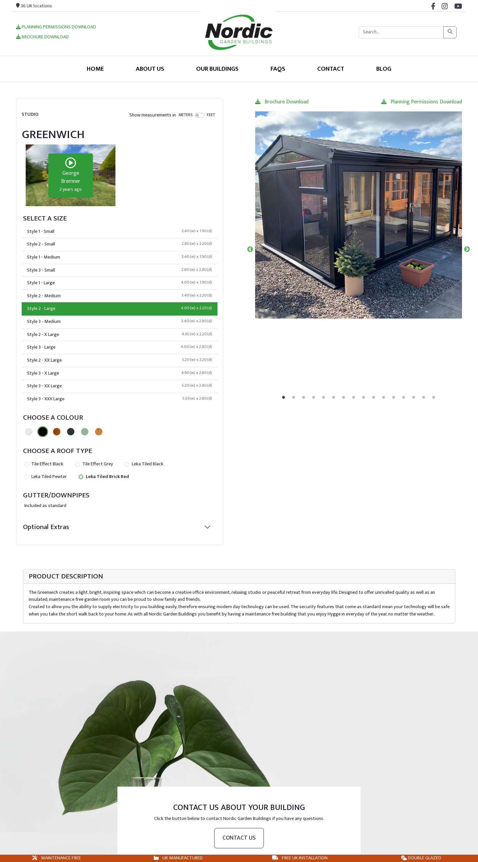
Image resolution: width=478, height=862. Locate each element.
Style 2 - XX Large (119, 360)
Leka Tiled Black (144, 464)
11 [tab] (383, 397)
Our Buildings (217, 68)
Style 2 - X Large (119, 335)
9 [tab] (363, 397)
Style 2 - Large (119, 309)
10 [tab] (373, 397)
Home (95, 68)
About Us (150, 68)
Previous (250, 249)
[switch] (199, 115)
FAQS (278, 68)
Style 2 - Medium (119, 296)
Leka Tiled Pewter (45, 477)
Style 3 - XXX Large (119, 399)
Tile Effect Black (43, 464)
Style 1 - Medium (119, 257)
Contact (330, 68)
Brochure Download (42, 37)
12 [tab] (393, 397)
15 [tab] (423, 397)
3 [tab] (303, 397)
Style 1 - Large (119, 283)
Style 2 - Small (119, 244)
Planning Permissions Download (56, 27)
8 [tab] (353, 397)
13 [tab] (403, 397)
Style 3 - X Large (119, 373)
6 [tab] (333, 397)
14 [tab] (413, 397)
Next (467, 249)
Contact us (239, 838)
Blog (383, 68)
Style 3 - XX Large (119, 386)
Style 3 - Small (119, 270)
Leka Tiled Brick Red (103, 477)
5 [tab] (323, 397)
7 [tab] (343, 397)
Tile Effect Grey (94, 464)
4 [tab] (313, 397)
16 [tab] (433, 397)
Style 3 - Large (119, 347)
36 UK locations (34, 6)
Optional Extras (46, 527)
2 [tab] (293, 397)
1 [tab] (283, 397)
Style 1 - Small (119, 232)
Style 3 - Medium (119, 322)
